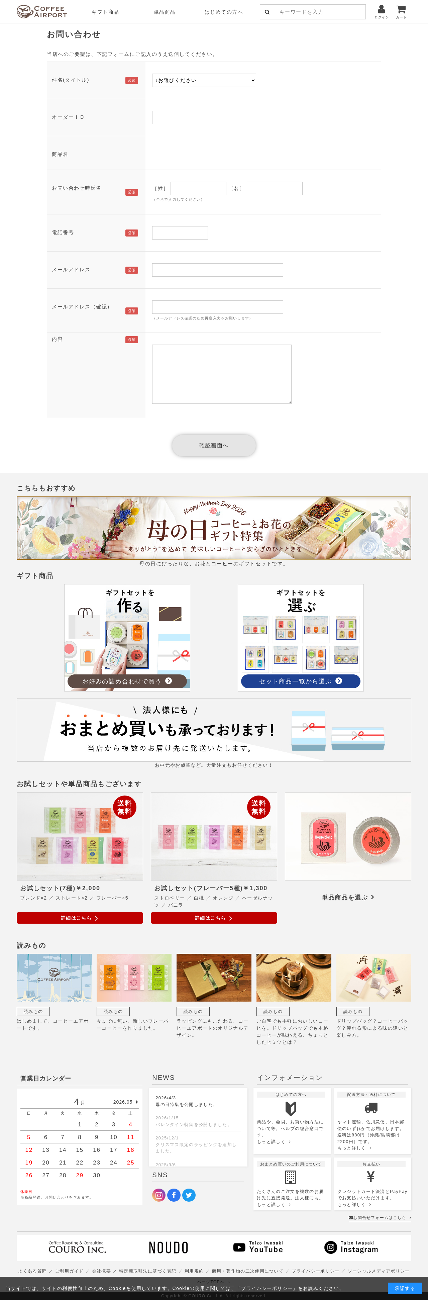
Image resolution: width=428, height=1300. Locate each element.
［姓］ (160, 188)
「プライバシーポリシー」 (267, 1288)
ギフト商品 (105, 12)
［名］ (236, 188)
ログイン (381, 11)
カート (401, 11)
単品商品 (165, 12)
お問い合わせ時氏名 (77, 188)
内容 (57, 339)
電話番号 (63, 232)
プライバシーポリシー (315, 1271)
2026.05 (123, 1102)
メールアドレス (71, 269)
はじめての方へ (224, 12)
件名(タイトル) (70, 80)
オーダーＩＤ (68, 117)
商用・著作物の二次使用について (248, 1271)
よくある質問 (32, 1271)
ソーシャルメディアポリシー (379, 1271)
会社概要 (101, 1271)
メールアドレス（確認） (82, 306)
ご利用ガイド (69, 1271)
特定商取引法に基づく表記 (148, 1271)
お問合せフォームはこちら (380, 1217)
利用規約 (194, 1271)
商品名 (60, 154)
